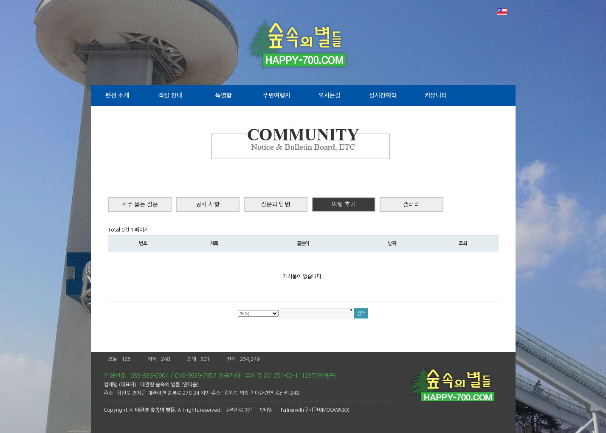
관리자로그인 (238, 410)
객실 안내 (170, 95)
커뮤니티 (436, 95)
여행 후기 (343, 204)
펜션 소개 (117, 95)
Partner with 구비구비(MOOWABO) (315, 410)
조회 (463, 243)
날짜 (392, 243)
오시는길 (330, 95)
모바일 (265, 410)
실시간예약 (383, 95)
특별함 (223, 95)
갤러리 (411, 204)
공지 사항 (208, 204)
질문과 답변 (275, 204)
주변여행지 (276, 95)
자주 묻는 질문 (139, 204)
